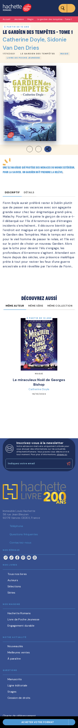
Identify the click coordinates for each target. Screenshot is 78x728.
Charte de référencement (19, 716)
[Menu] (66, 8)
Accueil (6, 19)
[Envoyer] (68, 464)
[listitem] (6, 558)
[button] (37, 53)
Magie (30, 19)
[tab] (12, 192)
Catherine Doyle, (25, 39)
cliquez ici (62, 454)
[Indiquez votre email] (34, 464)
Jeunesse (19, 19)
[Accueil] (17, 8)
